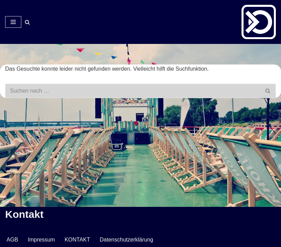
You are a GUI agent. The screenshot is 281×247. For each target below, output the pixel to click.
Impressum (41, 240)
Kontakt (24, 214)
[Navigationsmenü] (13, 22)
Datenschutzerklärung (126, 240)
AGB (12, 240)
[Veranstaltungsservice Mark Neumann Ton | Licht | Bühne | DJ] (258, 22)
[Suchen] (27, 22)
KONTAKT (77, 240)
